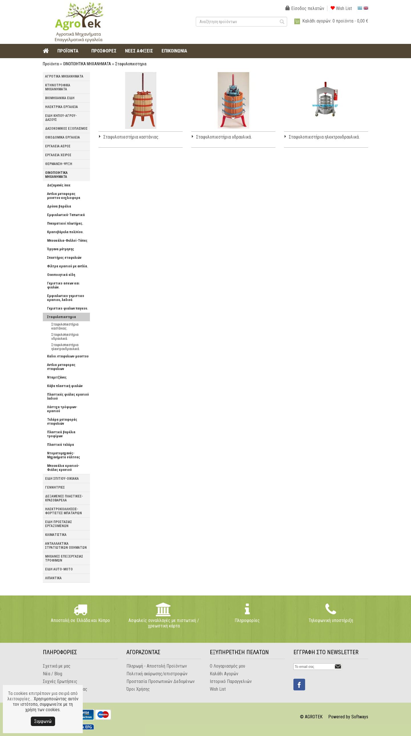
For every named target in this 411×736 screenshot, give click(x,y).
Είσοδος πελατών (304, 8)
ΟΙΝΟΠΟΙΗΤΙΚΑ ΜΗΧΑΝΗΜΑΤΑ (87, 64)
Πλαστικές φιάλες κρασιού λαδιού (68, 396)
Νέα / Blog (52, 673)
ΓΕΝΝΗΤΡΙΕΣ (55, 487)
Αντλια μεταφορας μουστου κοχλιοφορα (63, 196)
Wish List (341, 8)
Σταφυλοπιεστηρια (130, 64)
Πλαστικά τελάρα (60, 445)
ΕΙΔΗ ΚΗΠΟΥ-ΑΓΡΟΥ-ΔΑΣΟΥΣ (61, 118)
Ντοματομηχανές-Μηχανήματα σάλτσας (63, 455)
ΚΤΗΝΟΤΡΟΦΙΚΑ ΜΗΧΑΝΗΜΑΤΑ (57, 87)
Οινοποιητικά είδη (61, 275)
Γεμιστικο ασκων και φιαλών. (63, 285)
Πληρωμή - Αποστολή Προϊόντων (156, 666)
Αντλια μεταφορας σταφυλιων (61, 367)
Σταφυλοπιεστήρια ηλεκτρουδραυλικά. (65, 347)
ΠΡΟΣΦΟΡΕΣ (103, 51)
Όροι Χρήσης (138, 689)
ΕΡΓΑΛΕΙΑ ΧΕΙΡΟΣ (58, 155)
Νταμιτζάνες (57, 377)
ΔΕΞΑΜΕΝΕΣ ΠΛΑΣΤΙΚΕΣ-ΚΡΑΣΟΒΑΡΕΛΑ (64, 498)
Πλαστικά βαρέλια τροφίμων (61, 434)
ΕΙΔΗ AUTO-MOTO (59, 569)
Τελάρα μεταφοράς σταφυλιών (62, 422)
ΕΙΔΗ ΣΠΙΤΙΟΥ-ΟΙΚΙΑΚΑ (62, 479)
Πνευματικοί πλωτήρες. (65, 223)
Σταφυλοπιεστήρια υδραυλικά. (64, 337)
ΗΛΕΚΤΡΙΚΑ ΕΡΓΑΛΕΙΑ (61, 107)
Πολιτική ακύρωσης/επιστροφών (157, 673)
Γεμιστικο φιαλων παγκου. (67, 308)
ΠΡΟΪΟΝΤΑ (67, 51)
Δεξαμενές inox (58, 185)
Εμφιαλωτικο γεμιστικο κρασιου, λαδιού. (65, 298)
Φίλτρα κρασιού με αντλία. (67, 266)
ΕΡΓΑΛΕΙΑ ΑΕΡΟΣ (57, 146)
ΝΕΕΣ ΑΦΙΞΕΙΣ (139, 51)
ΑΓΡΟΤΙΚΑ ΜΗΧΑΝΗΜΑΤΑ (64, 76)
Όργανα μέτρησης (60, 249)
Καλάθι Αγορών (224, 673)
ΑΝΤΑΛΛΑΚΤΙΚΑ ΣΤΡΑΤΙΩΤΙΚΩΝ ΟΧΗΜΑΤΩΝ (66, 546)
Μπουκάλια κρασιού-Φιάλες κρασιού (63, 468)
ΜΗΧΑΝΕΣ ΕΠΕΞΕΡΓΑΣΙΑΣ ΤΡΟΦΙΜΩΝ (64, 558)
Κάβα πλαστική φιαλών (64, 386)
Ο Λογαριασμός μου (227, 666)
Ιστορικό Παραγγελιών (231, 681)
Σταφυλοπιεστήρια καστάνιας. (64, 326)
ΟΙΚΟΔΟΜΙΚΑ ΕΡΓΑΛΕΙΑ (62, 137)
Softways (359, 716)
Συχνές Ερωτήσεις (60, 681)
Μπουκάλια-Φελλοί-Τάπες (67, 241)
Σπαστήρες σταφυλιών (64, 258)
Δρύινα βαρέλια (59, 206)
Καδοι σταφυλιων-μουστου (67, 356)
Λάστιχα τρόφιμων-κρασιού (62, 409)
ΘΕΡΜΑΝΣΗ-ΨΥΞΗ (58, 164)
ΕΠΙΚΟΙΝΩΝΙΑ (174, 51)
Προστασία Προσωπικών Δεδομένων (160, 681)
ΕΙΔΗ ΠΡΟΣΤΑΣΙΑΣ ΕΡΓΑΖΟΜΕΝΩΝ (58, 524)
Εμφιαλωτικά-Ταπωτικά (66, 215)
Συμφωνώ (43, 721)
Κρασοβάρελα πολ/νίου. (65, 232)
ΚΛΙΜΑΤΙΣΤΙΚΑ (56, 535)
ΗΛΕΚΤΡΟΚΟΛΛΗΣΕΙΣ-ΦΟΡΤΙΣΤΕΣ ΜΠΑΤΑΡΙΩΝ (63, 511)
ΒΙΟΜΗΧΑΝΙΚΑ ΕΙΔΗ (59, 98)
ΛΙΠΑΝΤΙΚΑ (53, 578)
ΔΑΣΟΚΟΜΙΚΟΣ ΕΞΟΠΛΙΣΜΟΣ (66, 129)
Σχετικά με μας (56, 666)
